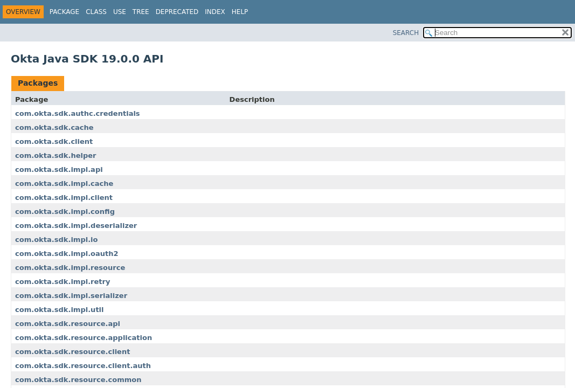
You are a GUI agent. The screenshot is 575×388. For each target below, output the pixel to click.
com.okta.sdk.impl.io (56, 239)
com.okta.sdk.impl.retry (62, 282)
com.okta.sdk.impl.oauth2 (67, 254)
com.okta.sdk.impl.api (59, 169)
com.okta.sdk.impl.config (65, 211)
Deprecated (177, 12)
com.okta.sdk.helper (55, 155)
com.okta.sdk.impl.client (64, 197)
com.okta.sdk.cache (54, 127)
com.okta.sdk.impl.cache (64, 183)
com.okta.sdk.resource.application (83, 338)
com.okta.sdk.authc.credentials (77, 113)
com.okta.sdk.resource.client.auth (83, 366)
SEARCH (406, 33)
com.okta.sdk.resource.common (78, 380)
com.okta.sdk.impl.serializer (71, 296)
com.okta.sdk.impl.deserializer (76, 225)
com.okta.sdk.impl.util (59, 310)
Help (240, 12)
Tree (141, 12)
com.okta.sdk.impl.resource (70, 268)
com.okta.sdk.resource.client (72, 352)
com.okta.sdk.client (54, 141)
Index (215, 12)
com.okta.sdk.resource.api (67, 324)
